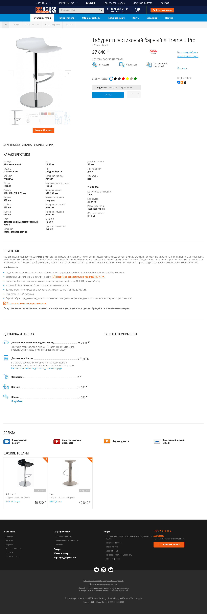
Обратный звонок (162, 10)
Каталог (16, 24)
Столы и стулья (42, 17)
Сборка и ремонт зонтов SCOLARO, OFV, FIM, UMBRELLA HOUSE (129, 537)
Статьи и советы (12, 556)
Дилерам (59, 544)
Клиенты (9, 536)
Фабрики (90, 2)
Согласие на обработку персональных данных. (103, 580)
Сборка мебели (112, 551)
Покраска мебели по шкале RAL (119, 555)
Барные (69, 24)
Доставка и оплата (142, 2)
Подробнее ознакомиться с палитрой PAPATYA (80, 276)
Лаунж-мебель (66, 17)
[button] (72, 39)
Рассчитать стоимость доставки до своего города (36, 368)
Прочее (169, 17)
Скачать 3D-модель (43, 130)
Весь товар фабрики (187, 52)
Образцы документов (64, 557)
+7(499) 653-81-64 (118, 10)
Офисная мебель (91, 17)
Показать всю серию (187, 56)
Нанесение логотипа (114, 543)
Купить (108, 94)
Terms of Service (130, 598)
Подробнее (16, 401)
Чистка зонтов (112, 547)
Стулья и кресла (52, 24)
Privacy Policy (113, 598)
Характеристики (11, 145)
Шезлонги (152, 17)
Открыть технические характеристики (26, 303)
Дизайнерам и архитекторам (67, 540)
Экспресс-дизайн (113, 559)
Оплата (49, 145)
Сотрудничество (66, 2)
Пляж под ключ (116, 17)
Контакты (165, 2)
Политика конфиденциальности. (103, 584)
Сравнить (182, 68)
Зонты (135, 17)
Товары (57, 549)
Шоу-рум (9, 544)
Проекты (9, 540)
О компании (41, 2)
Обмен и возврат (62, 553)
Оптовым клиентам (64, 536)
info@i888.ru (159, 535)
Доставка (39, 145)
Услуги (106, 531)
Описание (27, 145)
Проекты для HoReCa (114, 2)
